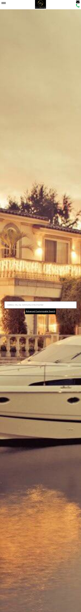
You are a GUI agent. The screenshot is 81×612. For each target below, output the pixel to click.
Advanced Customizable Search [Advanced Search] (40, 311)
